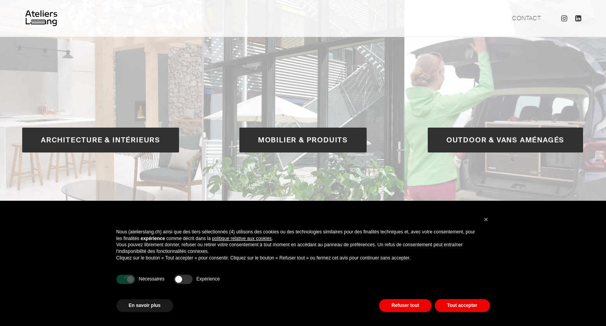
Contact (526, 18)
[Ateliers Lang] (41, 18)
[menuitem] (524, 18)
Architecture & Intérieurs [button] (100, 140)
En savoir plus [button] (145, 305)
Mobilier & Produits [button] (303, 140)
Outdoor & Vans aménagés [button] (505, 140)
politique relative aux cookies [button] (242, 238)
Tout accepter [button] (462, 305)
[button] (565, 18)
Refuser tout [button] (405, 305)
